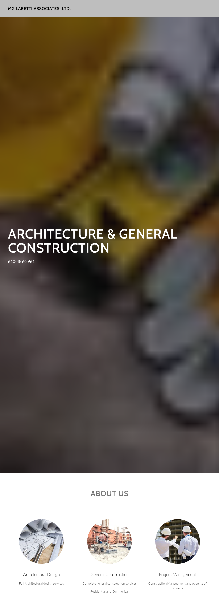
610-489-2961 (21, 261)
